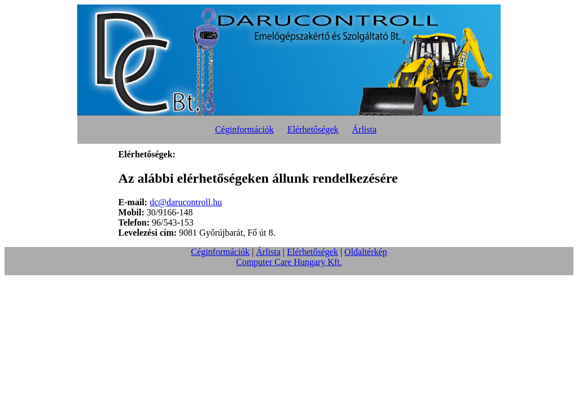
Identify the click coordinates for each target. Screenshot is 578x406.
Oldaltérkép (365, 252)
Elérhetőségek (313, 129)
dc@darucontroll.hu (186, 202)
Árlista (364, 129)
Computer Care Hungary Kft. (289, 262)
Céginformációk (244, 129)
